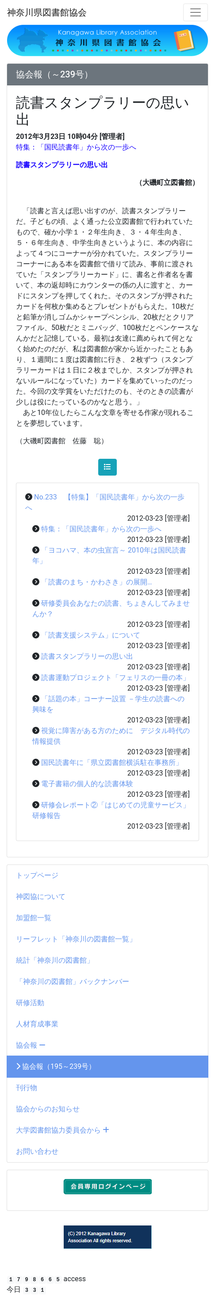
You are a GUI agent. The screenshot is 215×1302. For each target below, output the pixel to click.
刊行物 (26, 1087)
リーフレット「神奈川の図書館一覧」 (76, 939)
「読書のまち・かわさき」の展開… (96, 582)
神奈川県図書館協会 (47, 12)
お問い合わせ (37, 1151)
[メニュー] (195, 12)
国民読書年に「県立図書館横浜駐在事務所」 (112, 762)
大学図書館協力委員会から (62, 1130)
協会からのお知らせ (48, 1109)
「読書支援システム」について (90, 635)
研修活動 (30, 1003)
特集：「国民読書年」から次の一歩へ (101, 529)
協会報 (31, 1045)
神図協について (40, 896)
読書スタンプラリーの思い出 (87, 656)
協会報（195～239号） (56, 1066)
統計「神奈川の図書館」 (55, 960)
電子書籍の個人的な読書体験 (87, 784)
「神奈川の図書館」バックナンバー (72, 981)
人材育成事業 (37, 1024)
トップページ (37, 875)
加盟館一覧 (33, 918)
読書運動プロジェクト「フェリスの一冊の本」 (115, 677)
